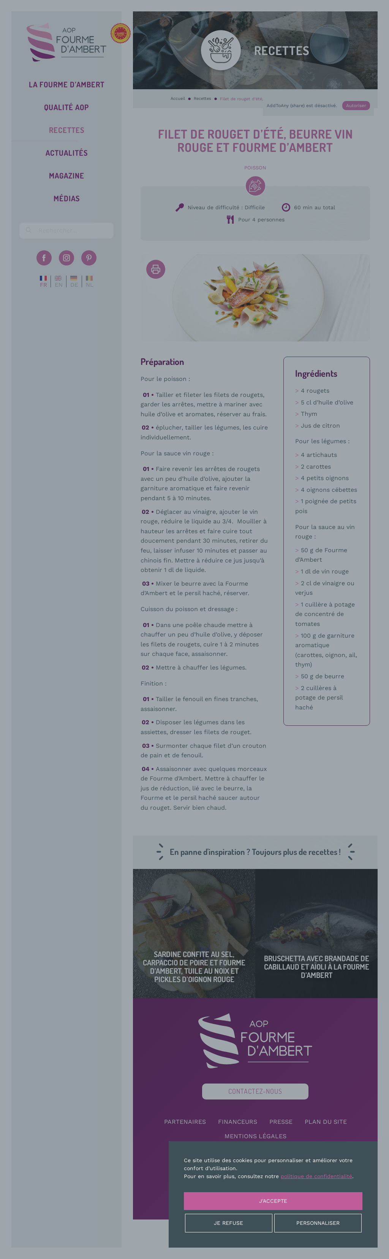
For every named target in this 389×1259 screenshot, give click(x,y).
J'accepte (273, 1201)
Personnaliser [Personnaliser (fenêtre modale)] (318, 1223)
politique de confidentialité (316, 1176)
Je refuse (228, 1223)
